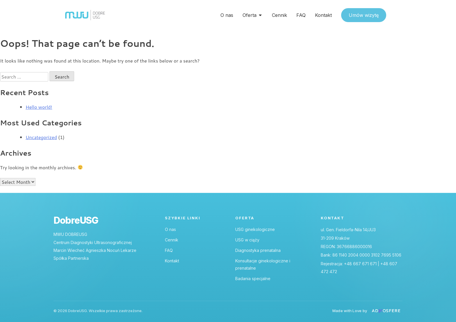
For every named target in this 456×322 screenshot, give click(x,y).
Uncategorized (41, 137)
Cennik (171, 239)
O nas (170, 229)
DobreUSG (76, 220)
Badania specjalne (252, 278)
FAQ (169, 250)
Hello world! (39, 107)
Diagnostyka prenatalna (258, 250)
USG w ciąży (247, 239)
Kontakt (172, 260)
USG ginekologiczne (255, 229)
